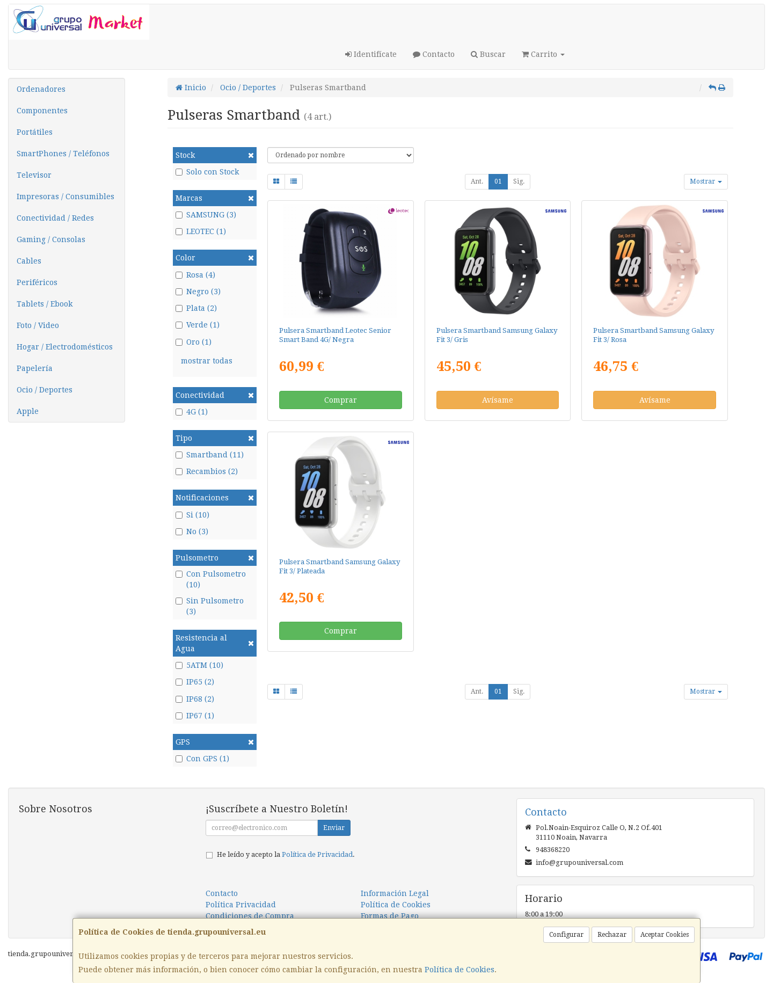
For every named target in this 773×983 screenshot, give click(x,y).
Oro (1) (194, 342)
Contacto (434, 54)
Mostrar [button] (706, 181)
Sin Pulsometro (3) (210, 606)
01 (498, 181)
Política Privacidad (241, 904)
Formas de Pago (390, 916)
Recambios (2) (207, 471)
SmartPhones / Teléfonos (63, 153)
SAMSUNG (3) (206, 214)
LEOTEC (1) (201, 231)
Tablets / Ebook (44, 304)
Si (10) (192, 515)
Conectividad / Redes (55, 218)
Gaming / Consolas (51, 239)
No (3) (192, 531)
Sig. (518, 181)
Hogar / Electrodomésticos (65, 347)
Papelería (35, 368)
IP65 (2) (195, 682)
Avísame (497, 400)
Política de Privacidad (317, 854)
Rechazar (611, 934)
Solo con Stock (207, 172)
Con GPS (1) (202, 758)
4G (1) (192, 411)
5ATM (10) (199, 665)
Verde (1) (198, 325)
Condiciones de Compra (250, 916)
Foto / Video (38, 325)
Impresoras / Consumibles (65, 196)
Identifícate (371, 54)
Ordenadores (41, 89)
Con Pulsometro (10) (211, 579)
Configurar (566, 934)
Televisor (34, 175)
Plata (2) (196, 308)
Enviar (334, 828)
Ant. (477, 181)
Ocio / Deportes (44, 389)
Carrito (543, 54)
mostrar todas (206, 360)
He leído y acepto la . (286, 854)
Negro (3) (198, 291)
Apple (28, 411)
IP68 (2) (195, 699)
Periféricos (37, 282)
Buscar (488, 54)
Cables (29, 261)
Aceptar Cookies (664, 934)
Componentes (42, 110)
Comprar (340, 400)
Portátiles (35, 132)
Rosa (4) (195, 275)
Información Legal (395, 893)
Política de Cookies (459, 969)
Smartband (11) (210, 454)
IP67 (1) (195, 715)
